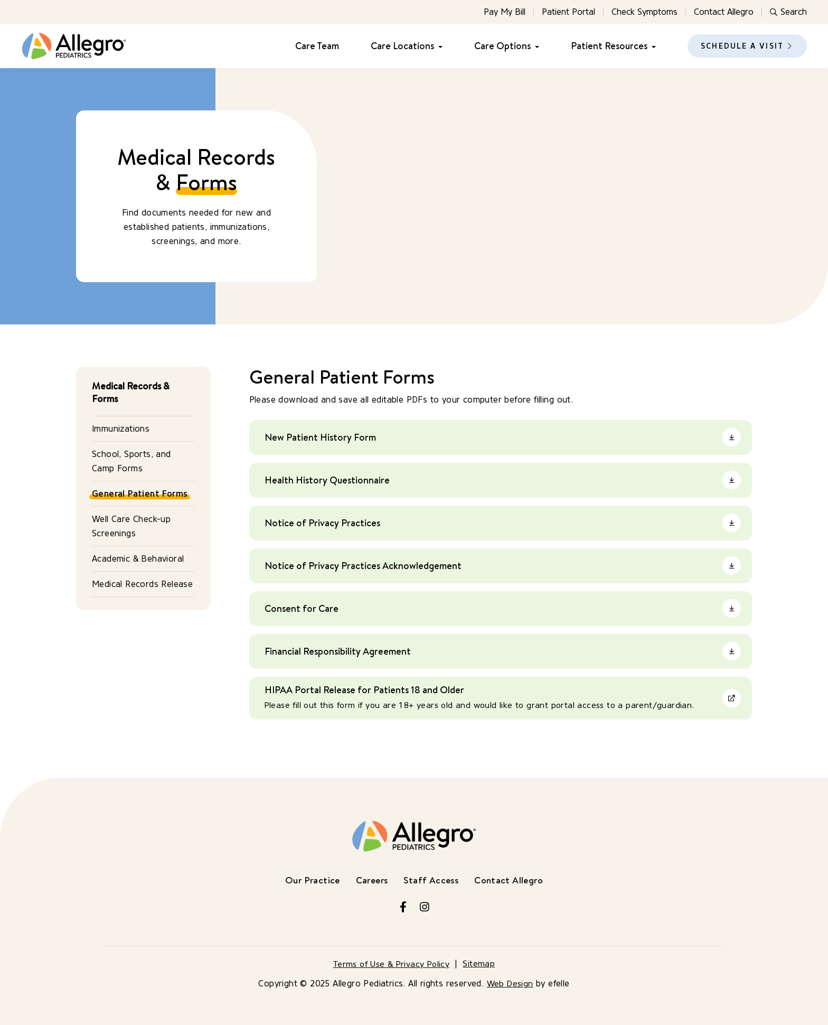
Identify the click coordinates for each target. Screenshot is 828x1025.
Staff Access (431, 880)
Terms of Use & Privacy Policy (391, 964)
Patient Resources (609, 46)
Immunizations (120, 429)
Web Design (510, 984)
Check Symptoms (644, 12)
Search (788, 12)
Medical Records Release (142, 584)
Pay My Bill (504, 12)
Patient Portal (568, 12)
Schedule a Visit (742, 46)
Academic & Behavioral (138, 559)
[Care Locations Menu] (438, 46)
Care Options (502, 46)
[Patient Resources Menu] (651, 46)
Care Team (317, 46)
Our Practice (309, 880)
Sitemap (481, 964)
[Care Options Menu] (535, 46)
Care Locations (402, 46)
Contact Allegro (724, 12)
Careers (371, 880)
